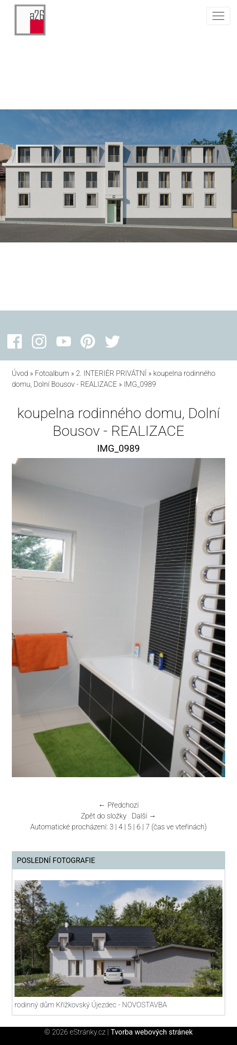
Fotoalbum (52, 373)
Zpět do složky (103, 816)
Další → (144, 816)
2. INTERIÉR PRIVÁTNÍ (111, 373)
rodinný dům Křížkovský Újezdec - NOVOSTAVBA (91, 1005)
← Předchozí (118, 805)
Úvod (20, 373)
